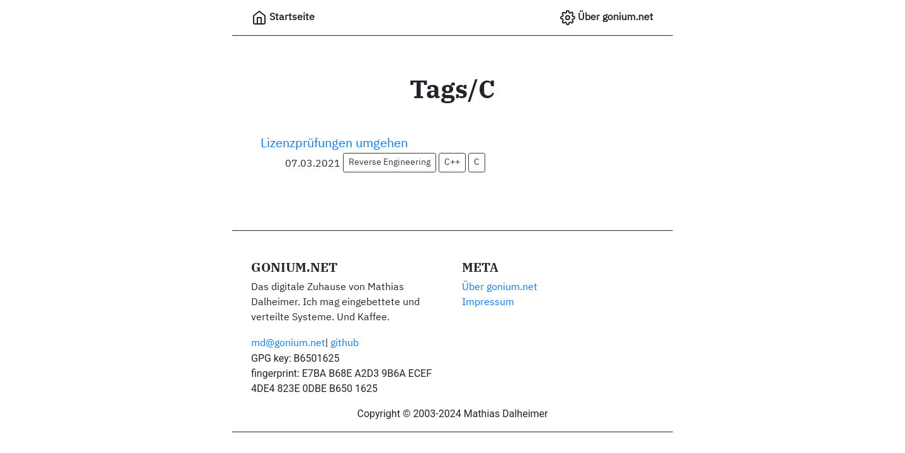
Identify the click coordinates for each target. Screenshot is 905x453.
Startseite (283, 17)
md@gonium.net (288, 343)
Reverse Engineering (389, 162)
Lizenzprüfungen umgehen (334, 143)
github (344, 343)
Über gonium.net (606, 17)
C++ (452, 162)
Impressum (488, 303)
